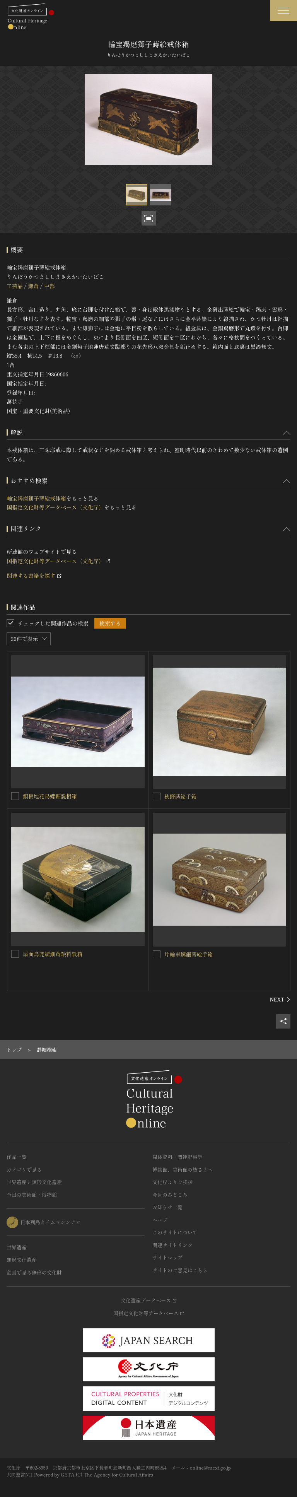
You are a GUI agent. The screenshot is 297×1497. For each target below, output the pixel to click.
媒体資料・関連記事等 (177, 1156)
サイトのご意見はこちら (180, 1270)
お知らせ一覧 (167, 1207)
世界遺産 (17, 1247)
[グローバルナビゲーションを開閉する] (283, 10)
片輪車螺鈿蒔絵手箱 (188, 954)
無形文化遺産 (22, 1259)
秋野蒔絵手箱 (180, 796)
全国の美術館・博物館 (32, 1194)
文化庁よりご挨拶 (172, 1182)
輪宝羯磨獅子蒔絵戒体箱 (36, 498)
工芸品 (15, 286)
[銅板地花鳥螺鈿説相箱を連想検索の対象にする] (15, 796)
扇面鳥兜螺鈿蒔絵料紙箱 (52, 954)
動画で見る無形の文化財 (34, 1272)
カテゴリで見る (24, 1169)
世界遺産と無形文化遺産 (34, 1182)
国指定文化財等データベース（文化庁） (55, 507)
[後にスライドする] (280, 999)
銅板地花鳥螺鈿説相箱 (50, 796)
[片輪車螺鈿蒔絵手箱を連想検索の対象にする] (156, 954)
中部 (49, 286)
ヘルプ (159, 1220)
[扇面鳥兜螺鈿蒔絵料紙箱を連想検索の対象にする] (15, 954)
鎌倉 (33, 286)
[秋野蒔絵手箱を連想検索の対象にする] (156, 796)
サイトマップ (167, 1257)
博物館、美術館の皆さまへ (182, 1169)
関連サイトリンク (172, 1245)
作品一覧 (17, 1156)
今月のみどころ (170, 1194)
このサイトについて (175, 1232)
